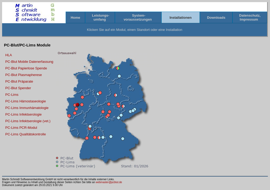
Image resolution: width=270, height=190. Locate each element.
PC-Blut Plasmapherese (23, 75)
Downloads (216, 18)
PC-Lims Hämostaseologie (25, 101)
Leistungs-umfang (100, 17)
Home (75, 18)
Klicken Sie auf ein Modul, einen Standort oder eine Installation (134, 30)
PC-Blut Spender (18, 88)
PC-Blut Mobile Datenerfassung (29, 62)
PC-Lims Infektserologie (23, 114)
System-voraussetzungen (138, 17)
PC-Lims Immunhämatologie (27, 108)
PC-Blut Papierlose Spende (26, 68)
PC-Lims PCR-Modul (21, 128)
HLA (8, 55)
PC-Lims (11, 95)
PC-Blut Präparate (19, 81)
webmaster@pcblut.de (109, 182)
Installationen (180, 18)
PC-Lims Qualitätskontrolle (25, 134)
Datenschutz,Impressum (250, 17)
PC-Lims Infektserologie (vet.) (27, 121)
